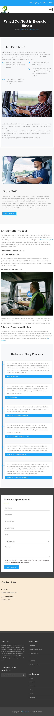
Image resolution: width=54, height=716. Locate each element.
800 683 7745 (5, 599)
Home (17, 29)
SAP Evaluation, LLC (8, 52)
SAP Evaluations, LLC (46, 240)
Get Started (9, 213)
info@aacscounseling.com (9, 592)
